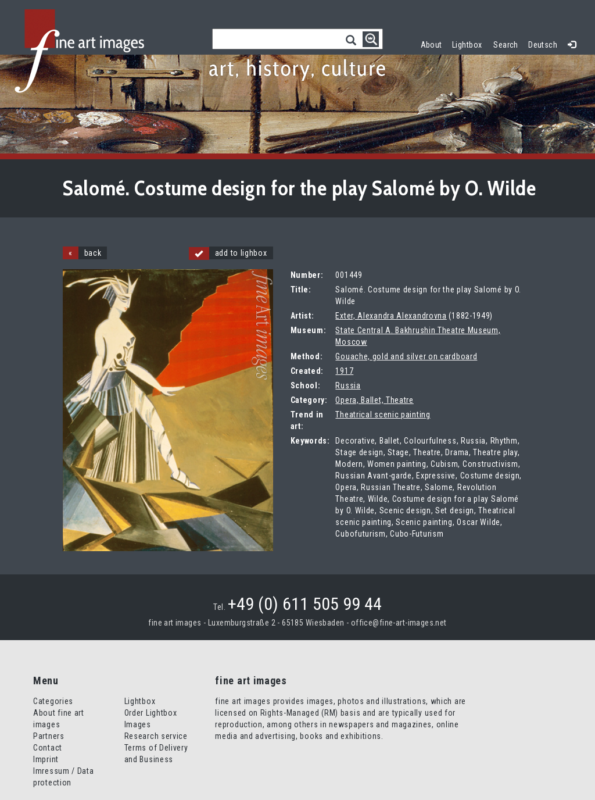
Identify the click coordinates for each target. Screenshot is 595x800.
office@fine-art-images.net (399, 622)
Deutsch (542, 44)
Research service (156, 736)
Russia (347, 385)
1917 (344, 371)
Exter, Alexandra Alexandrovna (390, 315)
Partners (48, 736)
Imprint (46, 759)
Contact (47, 747)
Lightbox (470, 43)
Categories (53, 701)
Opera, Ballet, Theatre (374, 400)
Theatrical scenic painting (382, 414)
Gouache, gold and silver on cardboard (406, 356)
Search (505, 44)
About (431, 44)
